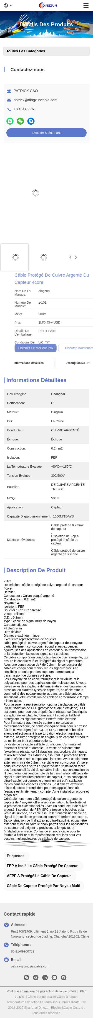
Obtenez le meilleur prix (69, 348)
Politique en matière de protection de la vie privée (42, 991)
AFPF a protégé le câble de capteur (39, 876)
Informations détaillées (29, 363)
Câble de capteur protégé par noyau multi (43, 886)
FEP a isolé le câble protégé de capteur (42, 866)
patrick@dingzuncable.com (35, 100)
